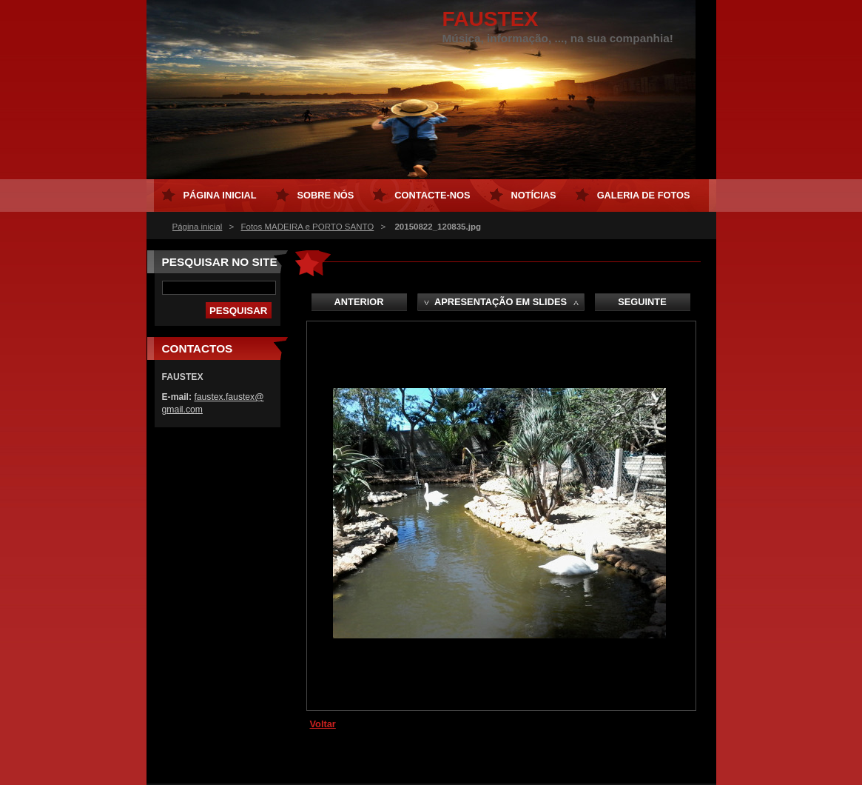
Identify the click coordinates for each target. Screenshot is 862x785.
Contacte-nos (432, 195)
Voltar (323, 723)
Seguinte (642, 301)
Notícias (533, 195)
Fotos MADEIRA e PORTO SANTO (307, 226)
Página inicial (197, 226)
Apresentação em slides (500, 301)
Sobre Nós (325, 195)
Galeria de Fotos (643, 195)
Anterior (359, 301)
